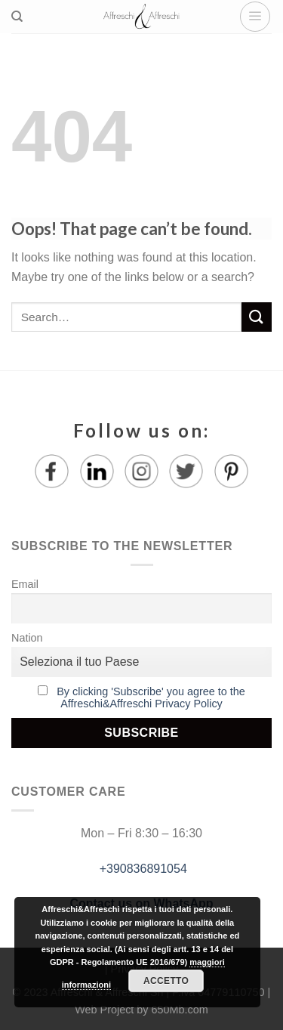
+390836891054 (141, 868)
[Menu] (255, 17)
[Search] (17, 16)
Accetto (166, 981)
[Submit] (256, 317)
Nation (27, 638)
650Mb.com (180, 1010)
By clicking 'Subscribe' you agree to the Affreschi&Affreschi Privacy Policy (151, 697)
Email (24, 584)
